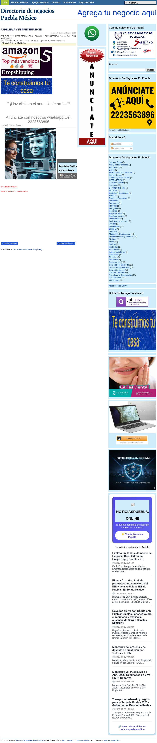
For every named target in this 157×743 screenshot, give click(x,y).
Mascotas (113, 231)
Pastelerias (114, 254)
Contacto (56, 2)
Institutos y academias (118, 221)
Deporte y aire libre (117, 188)
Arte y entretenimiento (118, 165)
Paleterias (113, 247)
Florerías (113, 206)
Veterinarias (114, 280)
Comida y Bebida (116, 183)
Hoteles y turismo (116, 216)
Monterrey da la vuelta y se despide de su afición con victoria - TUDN (129, 650)
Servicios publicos (116, 270)
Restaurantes (114, 262)
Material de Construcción (119, 234)
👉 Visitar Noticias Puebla (132, 535)
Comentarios (117, 149)
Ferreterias (113, 201)
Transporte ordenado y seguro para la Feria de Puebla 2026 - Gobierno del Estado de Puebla (131, 702)
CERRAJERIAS (116, 180)
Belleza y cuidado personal (120, 172)
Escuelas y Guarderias (118, 193)
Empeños (113, 190)
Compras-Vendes (83, 740)
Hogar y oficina (115, 213)
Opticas (112, 244)
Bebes (112, 170)
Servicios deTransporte (119, 265)
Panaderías (114, 249)
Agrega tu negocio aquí (117, 12)
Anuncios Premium (19, 2)
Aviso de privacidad (111, 740)
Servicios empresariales (119, 267)
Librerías (113, 229)
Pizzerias (113, 257)
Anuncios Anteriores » (65, 244)
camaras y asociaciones (119, 178)
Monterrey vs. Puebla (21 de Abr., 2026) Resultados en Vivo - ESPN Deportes (132, 674)
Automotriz (113, 167)
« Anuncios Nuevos (9, 244)
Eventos (112, 195)
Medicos (112, 239)
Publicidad (113, 260)
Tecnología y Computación (120, 275)
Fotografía (113, 208)
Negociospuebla (86, 2)
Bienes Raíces (115, 175)
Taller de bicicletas (117, 272)
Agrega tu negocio (40, 2)
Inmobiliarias (114, 219)
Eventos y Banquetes (118, 198)
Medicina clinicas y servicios (121, 237)
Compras (113, 185)
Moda (111, 242)
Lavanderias (114, 226)
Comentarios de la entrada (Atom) (27, 249)
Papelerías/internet (117, 252)
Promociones (70, 2)
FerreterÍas (114, 203)
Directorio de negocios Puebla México (30, 740)
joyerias (112, 224)
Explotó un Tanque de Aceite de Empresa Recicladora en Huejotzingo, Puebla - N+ (132, 556)
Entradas (116, 144)
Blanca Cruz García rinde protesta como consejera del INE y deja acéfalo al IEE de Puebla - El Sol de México (130, 585)
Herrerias (113, 211)
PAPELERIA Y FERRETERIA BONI (21, 29)
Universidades (115, 278)
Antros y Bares (115, 162)
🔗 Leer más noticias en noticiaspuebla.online (132, 728)
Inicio (4, 2)
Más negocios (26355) (118, 286)
